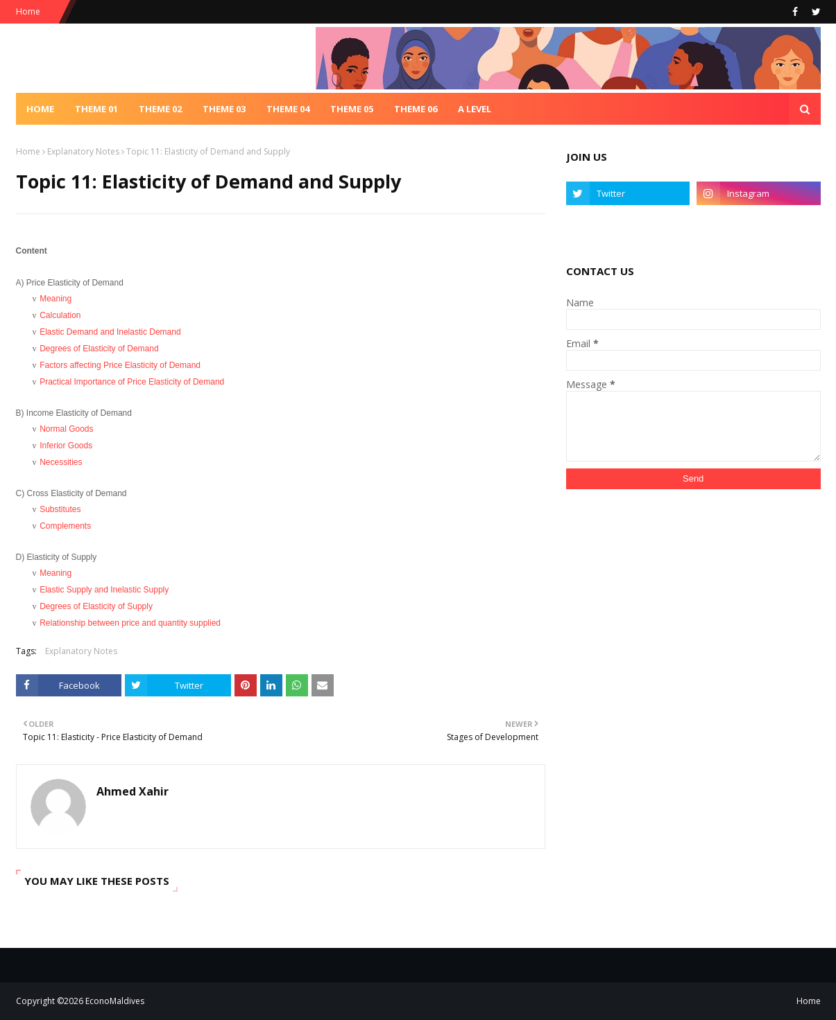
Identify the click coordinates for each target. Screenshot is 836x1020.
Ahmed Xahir (132, 791)
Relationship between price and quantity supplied (130, 623)
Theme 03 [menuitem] (224, 109)
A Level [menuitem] (474, 109)
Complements (65, 526)
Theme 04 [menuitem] (287, 109)
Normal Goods (66, 429)
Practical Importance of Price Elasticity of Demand (132, 382)
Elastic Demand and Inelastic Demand (110, 332)
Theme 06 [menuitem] (415, 109)
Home (28, 11)
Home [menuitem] (40, 109)
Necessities (61, 462)
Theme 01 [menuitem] (96, 109)
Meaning (55, 299)
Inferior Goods (66, 445)
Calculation (60, 315)
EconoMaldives (114, 1001)
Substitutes (60, 509)
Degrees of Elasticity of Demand (99, 348)
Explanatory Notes (83, 151)
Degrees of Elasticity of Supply (96, 606)
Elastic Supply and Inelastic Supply (104, 590)
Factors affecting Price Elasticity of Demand (120, 365)
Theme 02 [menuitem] (160, 109)
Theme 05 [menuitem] (351, 109)
